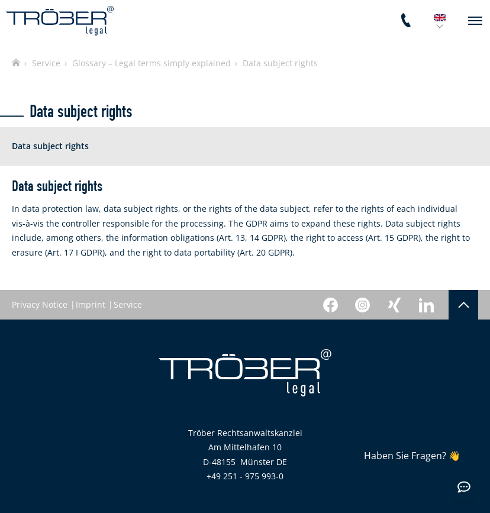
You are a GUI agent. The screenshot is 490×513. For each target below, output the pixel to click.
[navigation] (475, 21)
